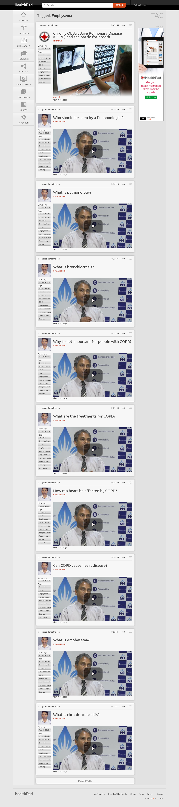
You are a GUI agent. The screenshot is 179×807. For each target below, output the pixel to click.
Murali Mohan (59, 122)
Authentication (141, 5)
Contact (159, 794)
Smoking (42, 170)
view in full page (60, 100)
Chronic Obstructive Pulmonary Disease (45, 58)
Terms (141, 794)
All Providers (99, 794)
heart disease (44, 522)
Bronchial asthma (45, 139)
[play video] (93, 151)
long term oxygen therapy (45, 380)
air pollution (43, 55)
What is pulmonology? (72, 192)
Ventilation (43, 468)
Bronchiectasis (44, 142)
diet (40, 373)
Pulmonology (45, 48)
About (133, 794)
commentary (43, 61)
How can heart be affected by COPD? (85, 491)
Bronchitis (42, 146)
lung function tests (45, 383)
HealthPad (57, 41)
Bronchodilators (45, 149)
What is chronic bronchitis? (76, 714)
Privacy (150, 794)
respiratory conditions (45, 78)
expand (56, 97)
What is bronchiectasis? (73, 267)
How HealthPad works (117, 794)
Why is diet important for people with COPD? (92, 341)
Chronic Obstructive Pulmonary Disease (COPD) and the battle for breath (87, 35)
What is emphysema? (71, 640)
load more (85, 780)
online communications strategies (45, 75)
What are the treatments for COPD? (84, 416)
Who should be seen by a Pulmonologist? (88, 117)
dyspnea (42, 68)
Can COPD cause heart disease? (80, 565)
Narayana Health (45, 163)
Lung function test (45, 159)
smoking (42, 82)
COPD (41, 65)
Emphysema (43, 72)
